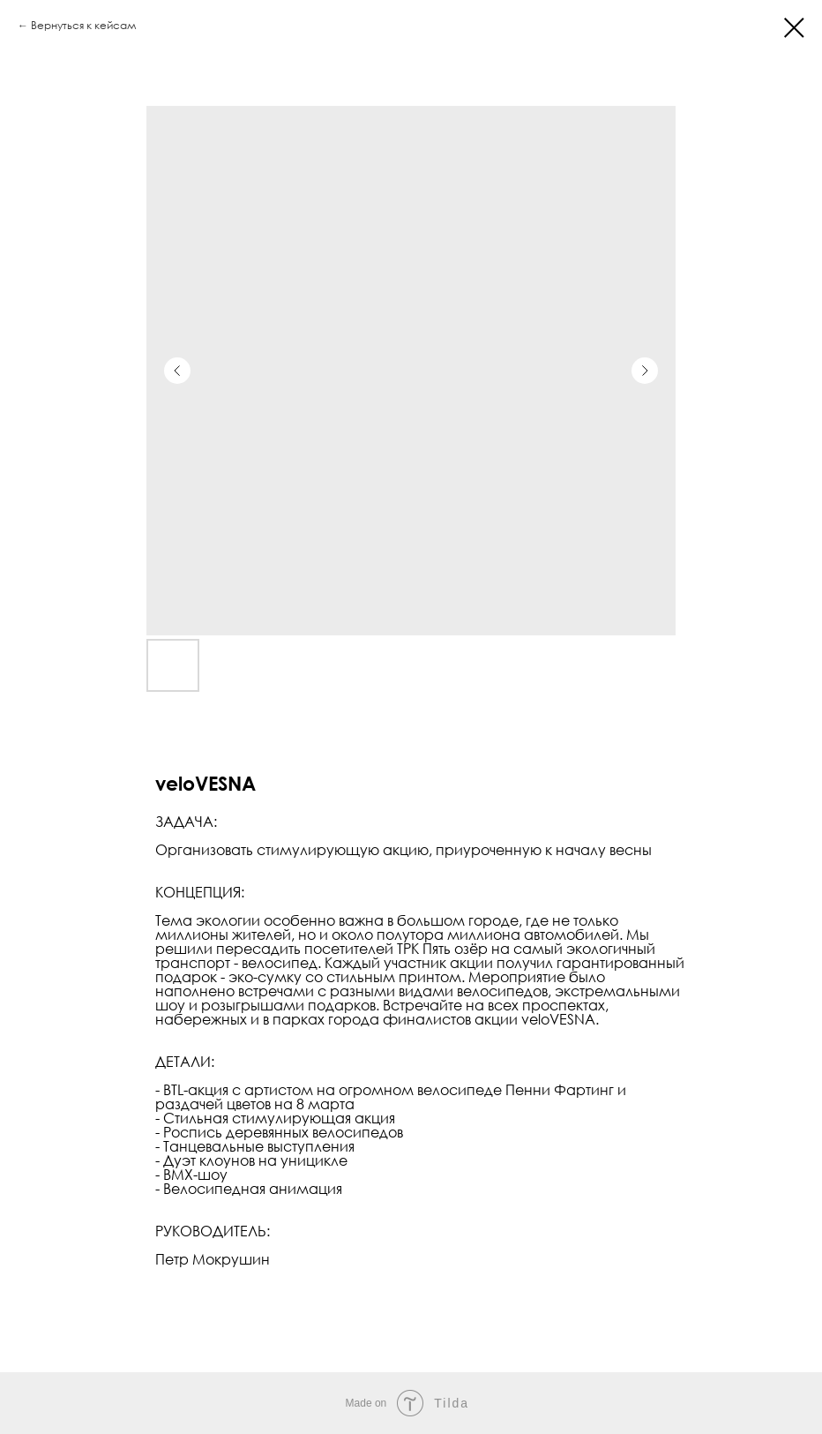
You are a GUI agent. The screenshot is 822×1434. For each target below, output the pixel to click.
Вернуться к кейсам (84, 25)
